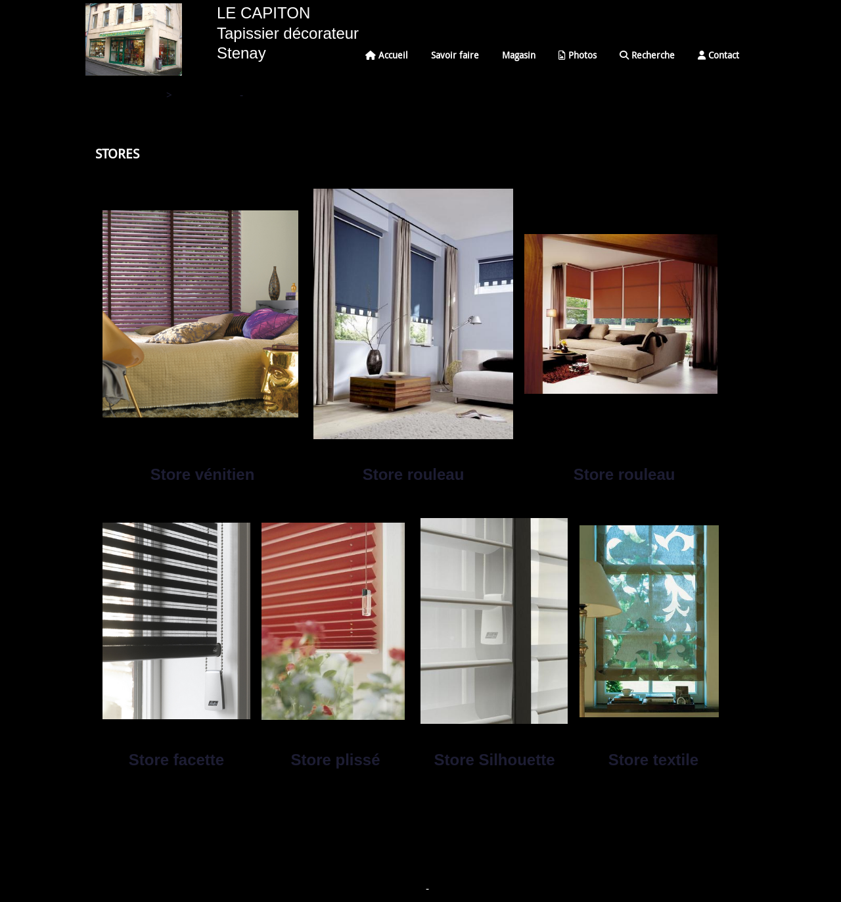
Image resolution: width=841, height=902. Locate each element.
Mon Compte (451, 890)
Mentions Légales (397, 890)
